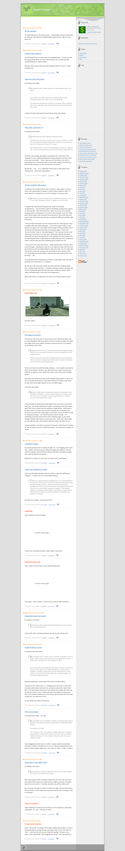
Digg (81, 59)
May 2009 (82, 233)
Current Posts (83, 255)
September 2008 (84, 221)
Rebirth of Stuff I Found (86, 145)
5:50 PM (44, 117)
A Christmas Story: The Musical (88, 155)
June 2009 (82, 235)
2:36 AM (44, 797)
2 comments (52, 504)
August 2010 (83, 253)
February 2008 (83, 207)
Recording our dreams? (33, 335)
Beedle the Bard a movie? (33, 648)
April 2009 (82, 231)
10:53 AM (44, 463)
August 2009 (83, 239)
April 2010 (82, 249)
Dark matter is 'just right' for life (36, 762)
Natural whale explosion (33, 54)
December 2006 (84, 179)
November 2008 (84, 223)
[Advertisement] (48, 22)
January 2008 (83, 205)
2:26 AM (44, 838)
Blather (81, 55)
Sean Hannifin (95, 26)
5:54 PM (44, 72)
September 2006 (84, 173)
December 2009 (84, 247)
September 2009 (84, 241)
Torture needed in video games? (35, 185)
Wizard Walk (83, 53)
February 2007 (83, 183)
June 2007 (82, 191)
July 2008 (82, 217)
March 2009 (83, 229)
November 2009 (84, 245)
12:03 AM (44, 752)
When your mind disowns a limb (36, 469)
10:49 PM (44, 705)
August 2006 (83, 171)
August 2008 (83, 219)
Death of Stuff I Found (85, 147)
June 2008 (82, 215)
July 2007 (82, 193)
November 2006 (84, 177)
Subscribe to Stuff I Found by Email (87, 43)
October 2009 (83, 243)
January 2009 (83, 227)
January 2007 (83, 181)
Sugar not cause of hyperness (34, 79)
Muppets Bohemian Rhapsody (88, 151)
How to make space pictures (87, 159)
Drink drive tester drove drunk (35, 616)
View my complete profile (94, 32)
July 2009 (82, 237)
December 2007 (84, 203)
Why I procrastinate (32, 712)
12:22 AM (44, 283)
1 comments (52, 325)
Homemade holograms (86, 161)
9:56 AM (44, 555)
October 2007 (83, 199)
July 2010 (82, 251)
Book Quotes (83, 57)
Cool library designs (31, 444)
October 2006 (83, 175)
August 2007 (83, 195)
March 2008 (83, 209)
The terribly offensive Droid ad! (88, 149)
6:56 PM (44, 175)
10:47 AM (44, 504)
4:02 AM (44, 637)
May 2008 (82, 213)
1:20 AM (44, 814)
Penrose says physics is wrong (88, 157)
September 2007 (84, 197)
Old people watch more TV (34, 128)
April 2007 (82, 187)
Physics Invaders (30, 31)
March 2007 (83, 185)
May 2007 (82, 189)
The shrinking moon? (85, 143)
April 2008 (82, 211)
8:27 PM (44, 434)
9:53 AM (44, 606)
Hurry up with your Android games (89, 153)
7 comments (51, 117)
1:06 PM (44, 43)
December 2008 (84, 225)
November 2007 (84, 201)
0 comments (51, 43)
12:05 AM (44, 325)
